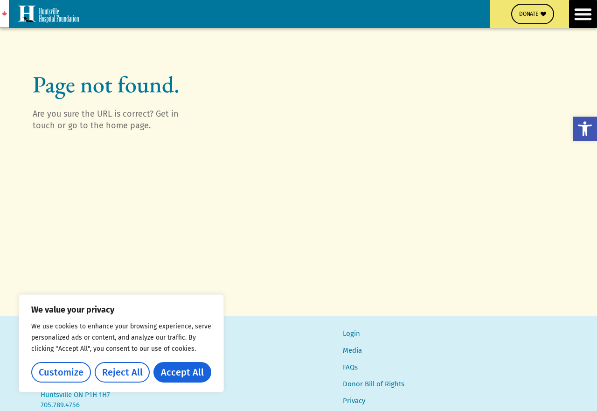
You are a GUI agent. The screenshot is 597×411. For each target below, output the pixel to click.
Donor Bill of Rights (373, 384)
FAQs (350, 367)
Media (352, 350)
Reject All (122, 372)
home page (127, 125)
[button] (585, 129)
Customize (61, 372)
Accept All (182, 372)
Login (351, 333)
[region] (121, 343)
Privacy (354, 401)
